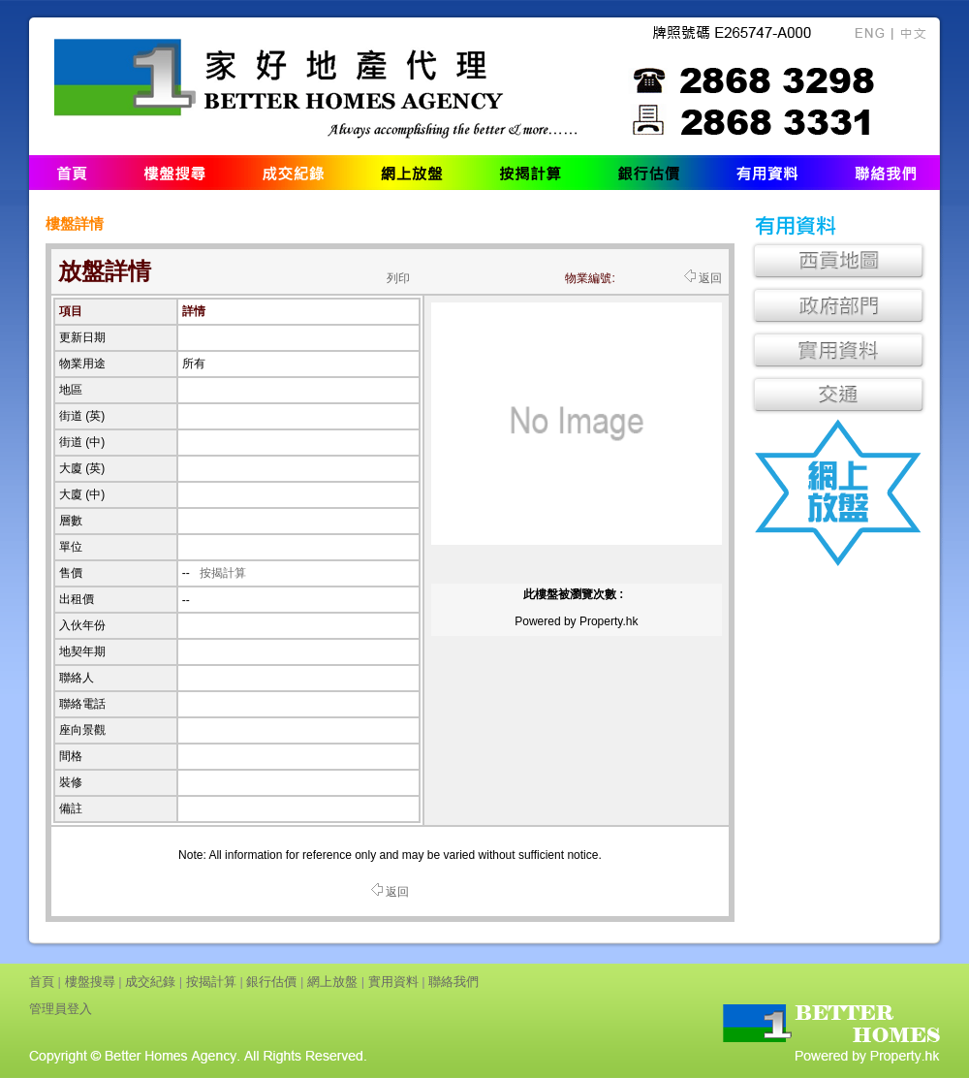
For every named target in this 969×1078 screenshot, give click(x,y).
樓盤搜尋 (90, 981)
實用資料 (393, 981)
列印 (398, 278)
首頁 (41, 981)
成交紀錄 (150, 981)
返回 (703, 278)
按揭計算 (223, 573)
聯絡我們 (453, 981)
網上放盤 (332, 981)
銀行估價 (271, 981)
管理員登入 (60, 1008)
